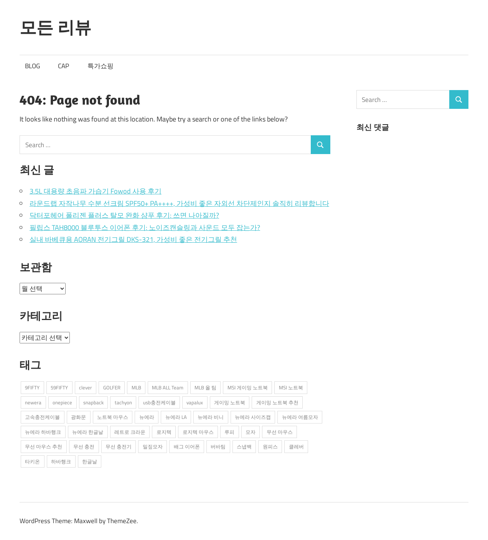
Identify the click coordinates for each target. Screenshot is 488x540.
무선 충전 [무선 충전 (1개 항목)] (83, 446)
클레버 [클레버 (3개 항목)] (296, 446)
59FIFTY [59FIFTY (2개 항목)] (59, 387)
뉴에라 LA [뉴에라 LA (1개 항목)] (176, 417)
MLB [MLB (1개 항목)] (136, 387)
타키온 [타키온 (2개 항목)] (32, 461)
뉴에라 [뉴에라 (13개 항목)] (146, 417)
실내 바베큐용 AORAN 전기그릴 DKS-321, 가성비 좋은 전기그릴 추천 (133, 239)
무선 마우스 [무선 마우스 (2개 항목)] (280, 432)
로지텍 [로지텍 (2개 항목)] (164, 432)
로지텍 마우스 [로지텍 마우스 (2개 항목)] (198, 432)
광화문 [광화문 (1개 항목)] (78, 417)
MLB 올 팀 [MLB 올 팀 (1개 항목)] (205, 387)
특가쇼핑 (100, 66)
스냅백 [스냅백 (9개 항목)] (244, 446)
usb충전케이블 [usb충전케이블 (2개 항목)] (159, 402)
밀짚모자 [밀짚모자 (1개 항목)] (153, 446)
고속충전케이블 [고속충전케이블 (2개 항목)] (42, 417)
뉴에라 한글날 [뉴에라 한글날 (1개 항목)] (87, 432)
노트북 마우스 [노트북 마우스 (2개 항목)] (112, 417)
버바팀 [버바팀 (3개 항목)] (218, 446)
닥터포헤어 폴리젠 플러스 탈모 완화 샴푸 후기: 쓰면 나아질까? (124, 215)
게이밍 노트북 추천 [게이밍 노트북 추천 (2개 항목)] (277, 402)
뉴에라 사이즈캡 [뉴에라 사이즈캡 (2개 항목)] (253, 417)
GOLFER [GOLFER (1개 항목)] (111, 387)
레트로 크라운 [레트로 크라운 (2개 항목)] (129, 432)
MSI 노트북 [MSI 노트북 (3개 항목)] (291, 387)
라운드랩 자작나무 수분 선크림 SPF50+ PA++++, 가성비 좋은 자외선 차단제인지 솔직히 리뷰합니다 (179, 203)
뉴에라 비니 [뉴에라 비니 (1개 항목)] (211, 417)
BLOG (32, 66)
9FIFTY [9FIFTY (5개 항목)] (32, 387)
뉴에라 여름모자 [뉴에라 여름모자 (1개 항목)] (300, 417)
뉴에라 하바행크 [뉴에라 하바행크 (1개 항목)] (43, 432)
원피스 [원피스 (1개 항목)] (270, 446)
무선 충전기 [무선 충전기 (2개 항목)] (119, 446)
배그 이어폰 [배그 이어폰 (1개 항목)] (187, 446)
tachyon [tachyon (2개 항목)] (123, 402)
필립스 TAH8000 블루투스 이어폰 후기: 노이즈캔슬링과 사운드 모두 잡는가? (145, 227)
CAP (63, 66)
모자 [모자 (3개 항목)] (251, 432)
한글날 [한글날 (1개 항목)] (89, 461)
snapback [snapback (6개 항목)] (93, 402)
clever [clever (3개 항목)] (85, 387)
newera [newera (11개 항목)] (33, 402)
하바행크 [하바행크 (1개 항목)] (61, 461)
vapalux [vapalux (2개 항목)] (194, 402)
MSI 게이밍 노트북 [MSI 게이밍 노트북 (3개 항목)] (248, 387)
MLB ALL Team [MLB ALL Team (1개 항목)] (167, 387)
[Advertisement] (414, 200)
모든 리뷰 (55, 27)
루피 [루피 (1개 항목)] (229, 432)
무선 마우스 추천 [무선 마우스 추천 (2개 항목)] (43, 446)
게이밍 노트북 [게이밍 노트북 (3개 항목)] (229, 402)
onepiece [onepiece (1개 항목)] (62, 402)
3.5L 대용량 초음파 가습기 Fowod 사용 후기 (96, 191)
